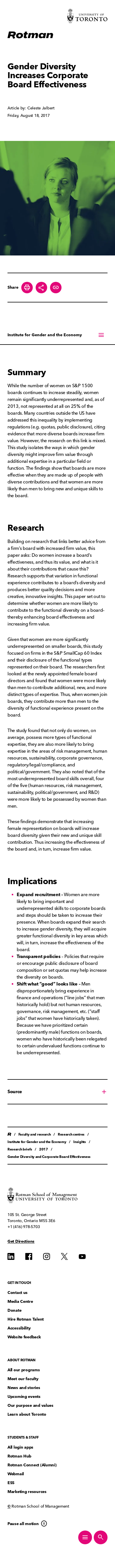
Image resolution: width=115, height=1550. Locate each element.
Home (9, 1134)
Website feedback (24, 1337)
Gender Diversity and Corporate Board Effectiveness (49, 1156)
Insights (79, 1142)
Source (14, 1091)
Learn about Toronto (26, 1414)
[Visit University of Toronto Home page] (87, 16)
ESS (10, 1482)
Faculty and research (34, 1134)
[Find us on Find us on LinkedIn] (10, 1256)
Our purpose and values (30, 1405)
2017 (43, 1149)
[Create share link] (56, 287)
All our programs (23, 1370)
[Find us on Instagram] (46, 1256)
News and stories (23, 1387)
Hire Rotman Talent (25, 1319)
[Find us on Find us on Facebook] (28, 1256)
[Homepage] (30, 35)
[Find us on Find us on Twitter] (64, 1256)
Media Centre (20, 1301)
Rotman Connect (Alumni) (32, 1465)
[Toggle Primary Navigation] (85, 1537)
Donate (14, 1310)
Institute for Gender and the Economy (44, 335)
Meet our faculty (23, 1378)
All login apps (20, 1447)
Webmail (15, 1474)
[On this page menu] (57, 334)
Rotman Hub (19, 1456)
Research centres (71, 1134)
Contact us (17, 1292)
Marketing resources (27, 1491)
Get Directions (20, 1241)
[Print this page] (27, 287)
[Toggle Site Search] (101, 1537)
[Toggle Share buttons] (41, 287)
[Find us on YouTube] (82, 1256)
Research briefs (19, 1149)
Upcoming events (24, 1396)
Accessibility (18, 1328)
